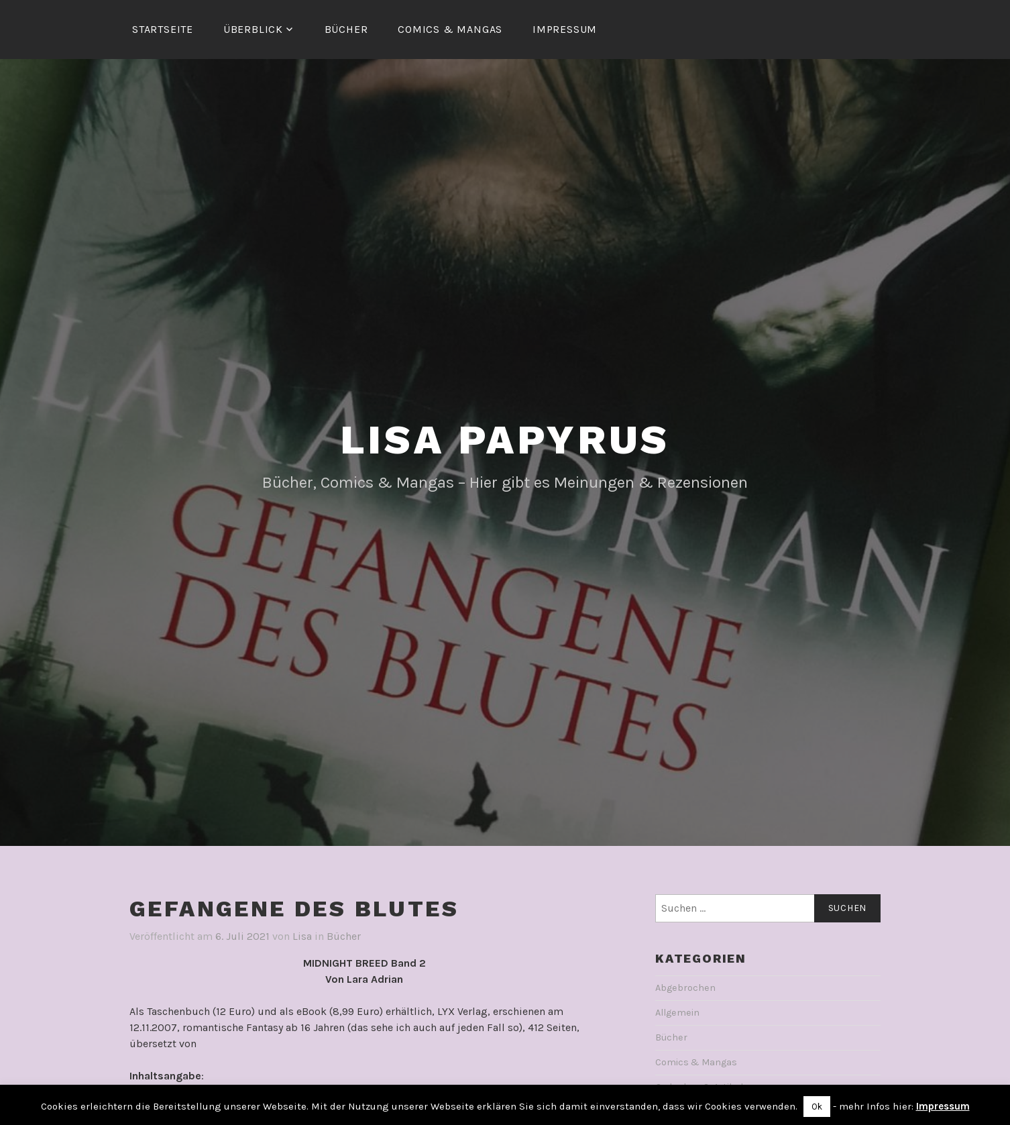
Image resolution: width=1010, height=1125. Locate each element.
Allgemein (677, 1012)
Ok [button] (816, 1107)
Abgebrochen (685, 988)
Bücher (346, 29)
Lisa (302, 936)
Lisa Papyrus (505, 440)
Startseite (162, 29)
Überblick (253, 29)
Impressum (564, 29)
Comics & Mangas (450, 29)
